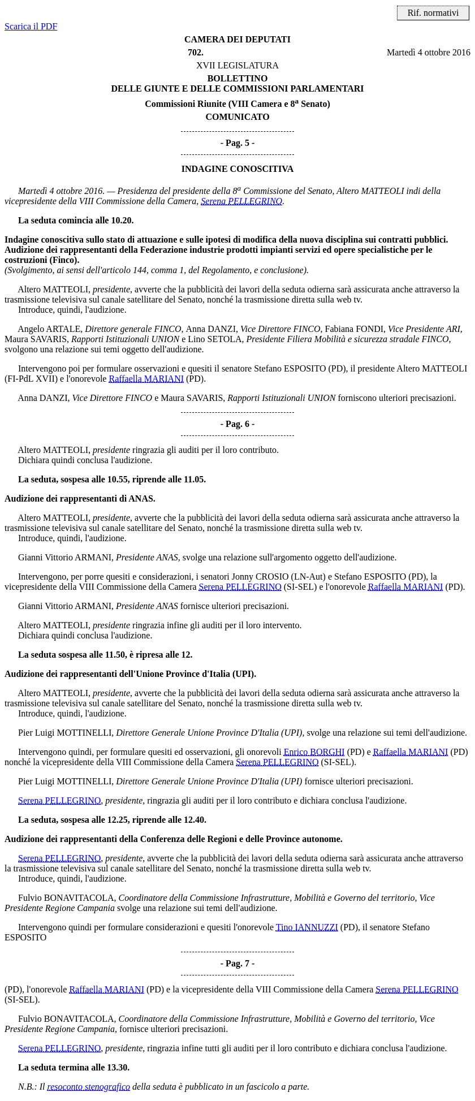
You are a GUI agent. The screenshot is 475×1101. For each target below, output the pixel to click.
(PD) (337, 368)
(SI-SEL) (300, 586)
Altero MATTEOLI (370, 191)
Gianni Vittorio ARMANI (64, 557)
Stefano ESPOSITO (290, 368)
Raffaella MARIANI (146, 378)
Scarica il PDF (31, 26)
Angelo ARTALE (49, 329)
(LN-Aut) (308, 576)
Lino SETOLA (214, 339)
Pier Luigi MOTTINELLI (64, 732)
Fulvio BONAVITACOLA (66, 898)
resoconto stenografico (89, 1086)
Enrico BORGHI (314, 752)
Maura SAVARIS (36, 339)
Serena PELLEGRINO (241, 201)
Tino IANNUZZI (307, 927)
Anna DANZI (211, 329)
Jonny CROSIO (260, 576)
